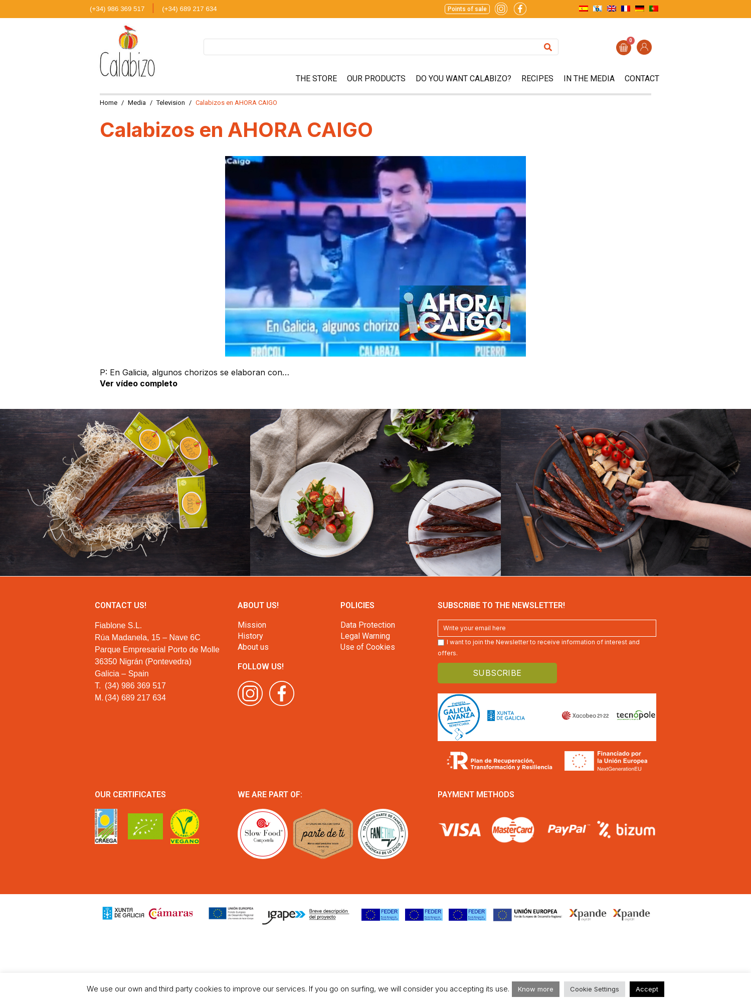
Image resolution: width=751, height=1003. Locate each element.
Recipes (537, 78)
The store (316, 78)
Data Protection (367, 625)
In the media (589, 78)
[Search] (548, 47)
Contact (642, 78)
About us (253, 647)
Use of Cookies (367, 647)
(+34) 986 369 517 (117, 9)
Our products (376, 78)
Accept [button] (647, 989)
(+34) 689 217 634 (189, 9)
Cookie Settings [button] (594, 989)
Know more (535, 989)
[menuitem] (584, 8)
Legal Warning (365, 636)
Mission (252, 625)
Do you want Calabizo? (463, 78)
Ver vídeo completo (138, 383)
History (250, 636)
